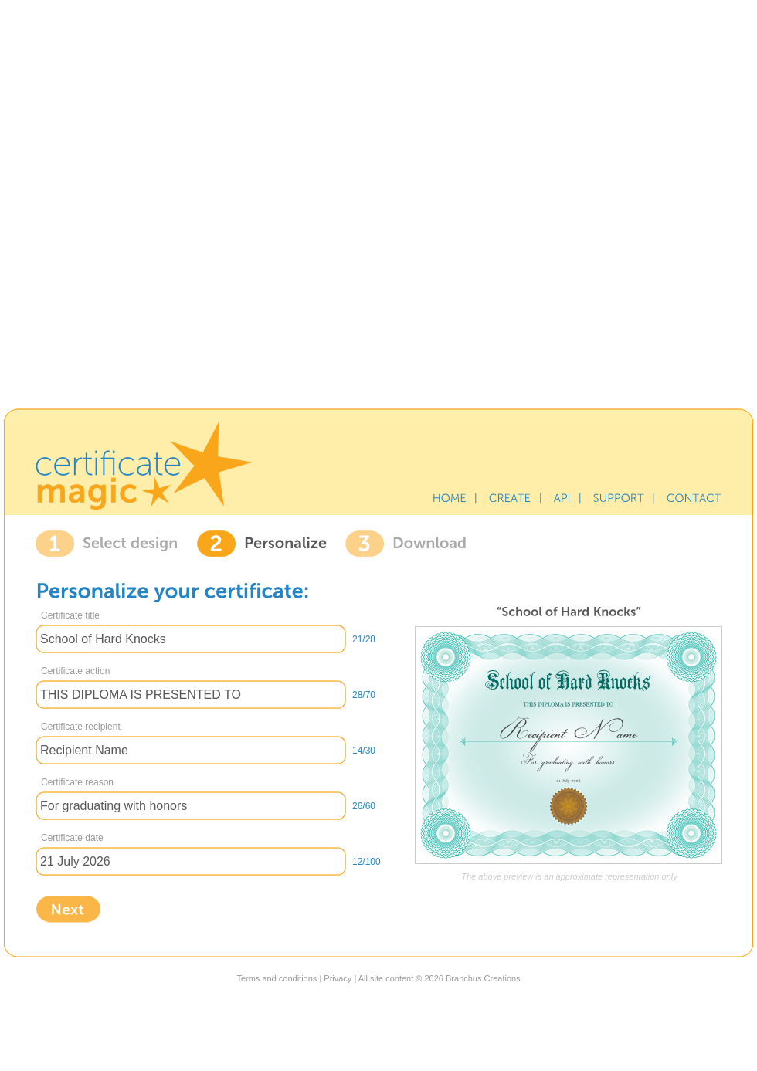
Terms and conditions (276, 978)
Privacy (337, 978)
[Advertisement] (378, 201)
